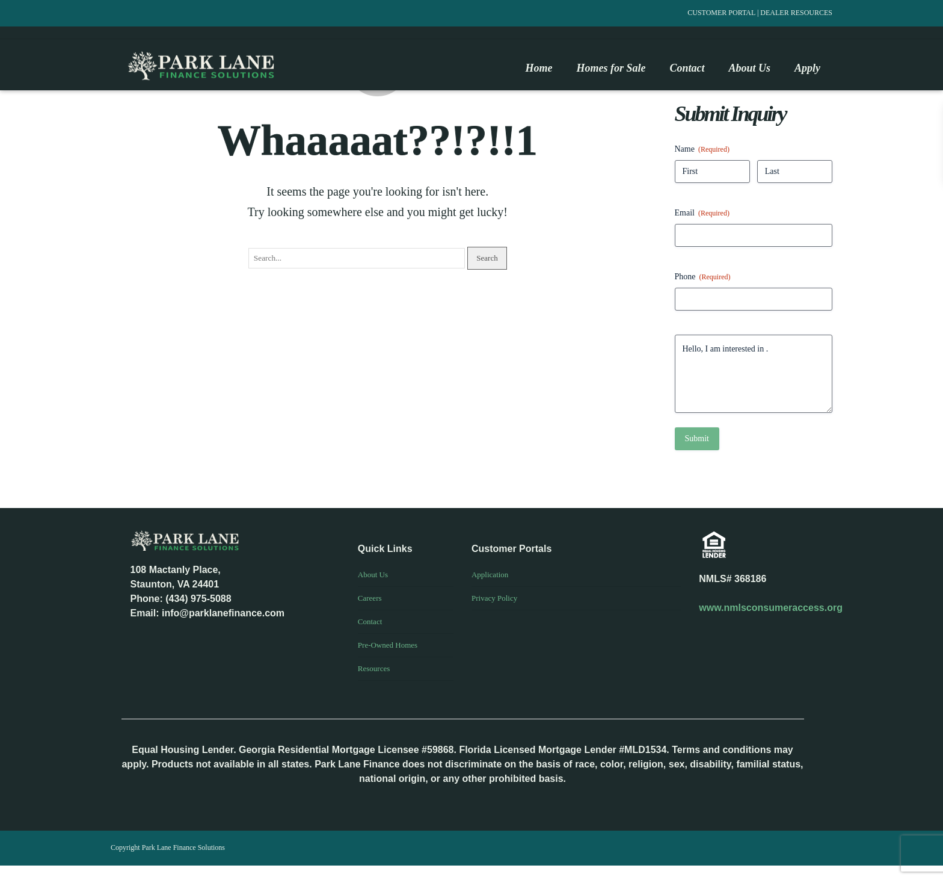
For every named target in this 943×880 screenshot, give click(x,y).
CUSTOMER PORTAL (722, 12)
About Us (373, 574)
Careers (370, 598)
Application (490, 574)
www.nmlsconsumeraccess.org (771, 608)
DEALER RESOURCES (796, 12)
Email (702, 213)
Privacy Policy (494, 598)
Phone (703, 277)
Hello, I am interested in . (754, 374)
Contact (370, 621)
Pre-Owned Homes (387, 644)
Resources (374, 668)
